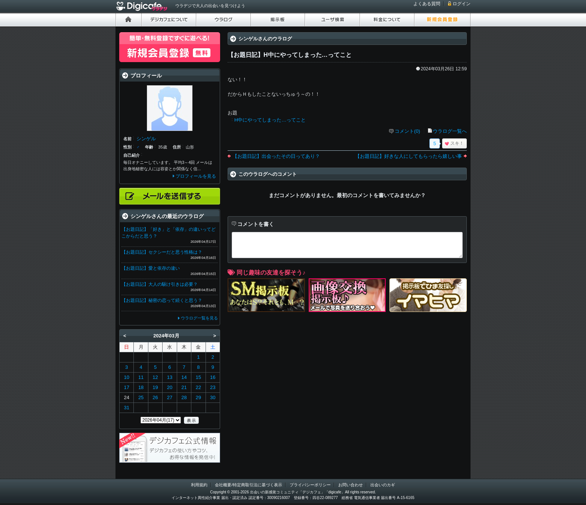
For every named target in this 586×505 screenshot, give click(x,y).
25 (141, 397)
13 (169, 377)
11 (141, 377)
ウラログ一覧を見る (199, 318)
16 (212, 377)
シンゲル (146, 138)
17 (126, 387)
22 (198, 387)
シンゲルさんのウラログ (265, 39)
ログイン (462, 3)
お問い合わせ (350, 485)
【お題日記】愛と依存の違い (150, 268)
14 (183, 377)
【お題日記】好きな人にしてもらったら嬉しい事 (408, 156)
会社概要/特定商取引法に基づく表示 (248, 485)
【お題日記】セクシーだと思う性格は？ (161, 252)
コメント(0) (407, 131)
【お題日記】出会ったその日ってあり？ (276, 156)
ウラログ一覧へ (450, 131)
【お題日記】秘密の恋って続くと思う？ (161, 300)
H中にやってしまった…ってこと (270, 120)
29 (198, 397)
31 (126, 407)
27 (169, 397)
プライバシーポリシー (310, 485)
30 (212, 397)
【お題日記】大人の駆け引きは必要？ (159, 284)
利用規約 (199, 485)
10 (126, 377)
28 (183, 397)
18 (141, 387)
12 (155, 377)
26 (155, 397)
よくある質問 (426, 3)
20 (169, 387)
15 (198, 377)
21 (183, 387)
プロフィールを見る (196, 176)
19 (155, 387)
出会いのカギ (382, 485)
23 (212, 387)
